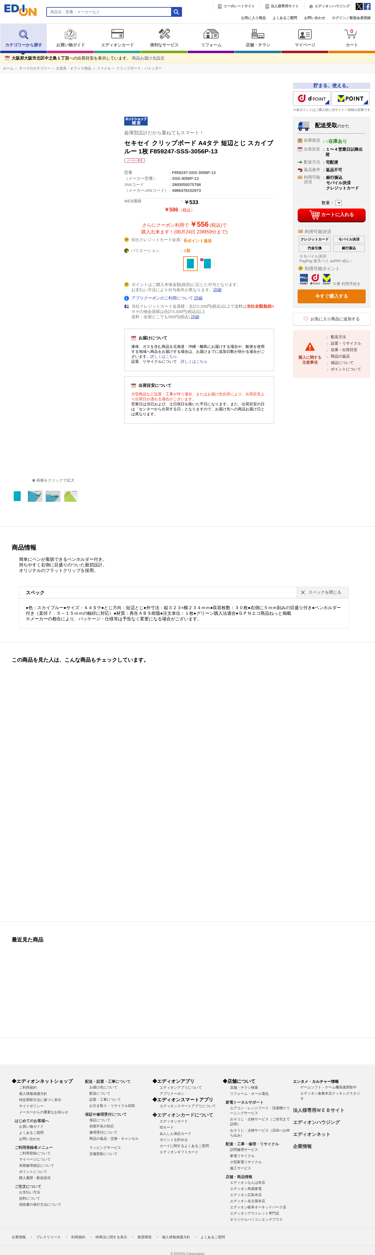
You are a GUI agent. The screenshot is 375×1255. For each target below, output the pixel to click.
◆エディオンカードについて (182, 1114)
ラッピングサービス (105, 1148)
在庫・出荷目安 (344, 350)
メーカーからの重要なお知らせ (43, 1112)
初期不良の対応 (101, 1126)
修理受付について (103, 1132)
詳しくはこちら (163, 356)
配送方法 (338, 337)
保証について (342, 362)
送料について (29, 1198)
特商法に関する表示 (111, 1237)
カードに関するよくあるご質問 (184, 1146)
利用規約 (78, 1237)
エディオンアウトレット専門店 (254, 1213)
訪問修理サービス (244, 1150)
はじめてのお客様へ (32, 1121)
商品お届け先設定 (148, 58)
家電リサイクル (242, 1156)
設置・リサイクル (346, 343)
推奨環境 (144, 1237)
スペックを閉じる (324, 592)
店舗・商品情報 (239, 1177)
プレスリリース (48, 1237)
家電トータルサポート (245, 1102)
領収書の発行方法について (40, 1205)
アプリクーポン (172, 1094)
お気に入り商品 (253, 18)
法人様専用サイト (285, 6)
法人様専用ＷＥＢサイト (319, 1110)
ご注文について (28, 1186)
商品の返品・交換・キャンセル (114, 1139)
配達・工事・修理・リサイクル (252, 1144)
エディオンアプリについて (181, 1087)
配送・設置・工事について (108, 1081)
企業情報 (302, 1146)
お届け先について (103, 1087)
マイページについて (35, 1159)
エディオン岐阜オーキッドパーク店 (258, 1207)
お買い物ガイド (70, 37)
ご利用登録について (35, 1153)
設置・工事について (105, 1100)
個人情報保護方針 (33, 1094)
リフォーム (211, 37)
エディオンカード (117, 37)
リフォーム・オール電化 (249, 1094)
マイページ (305, 37)
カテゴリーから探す (23, 37)
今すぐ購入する (331, 296)
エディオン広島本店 (246, 1195)
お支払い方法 (29, 1192)
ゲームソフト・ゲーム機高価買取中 (328, 1087)
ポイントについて (346, 369)
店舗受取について (103, 1154)
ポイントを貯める (174, 1140)
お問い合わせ (314, 18)
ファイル (104, 68)
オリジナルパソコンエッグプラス (256, 1219)
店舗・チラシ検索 (244, 1087)
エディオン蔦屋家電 (246, 1189)
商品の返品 (340, 356)
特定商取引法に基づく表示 (40, 1100)
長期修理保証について (36, 1165)
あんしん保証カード (175, 1134)
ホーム (8, 68)
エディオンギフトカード (179, 1152)
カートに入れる (331, 215)
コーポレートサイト (239, 6)
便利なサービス (164, 37)
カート (351, 37)
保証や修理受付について (106, 1114)
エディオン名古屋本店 (247, 1201)
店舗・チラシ (258, 37)
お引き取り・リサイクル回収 (112, 1106)
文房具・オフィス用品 (73, 68)
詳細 (217, 290)
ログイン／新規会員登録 (351, 18)
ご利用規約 (28, 1087)
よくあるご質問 (284, 18)
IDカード (167, 1127)
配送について (99, 1093)
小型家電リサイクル (246, 1162)
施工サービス (240, 1168)
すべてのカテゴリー (35, 68)
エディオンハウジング (332, 6)
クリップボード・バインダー (139, 68)
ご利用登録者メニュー (34, 1147)
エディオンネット (311, 1134)
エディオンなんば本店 (247, 1183)
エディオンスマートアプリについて (188, 1106)
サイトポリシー (31, 1106)
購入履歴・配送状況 (35, 1178)
